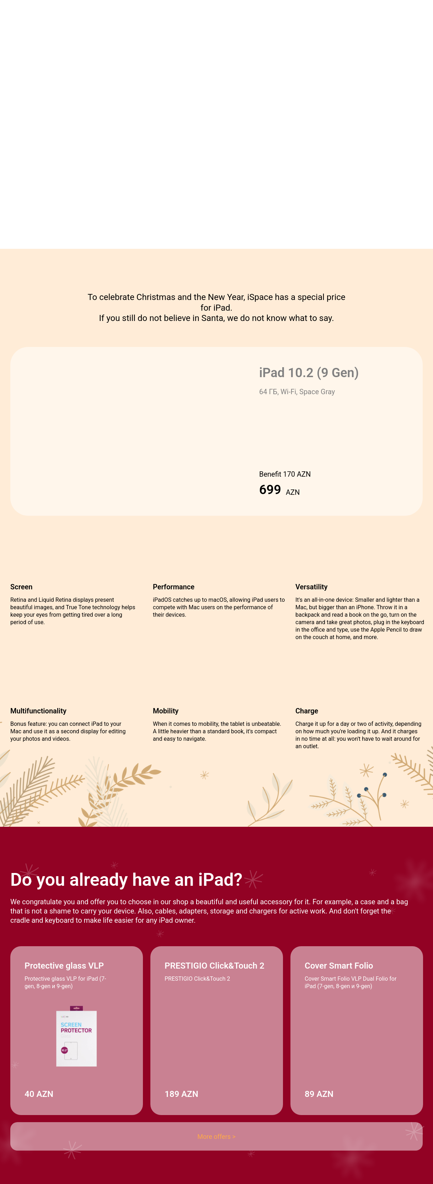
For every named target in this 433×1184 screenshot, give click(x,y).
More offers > (216, 1136)
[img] (118, 1090)
